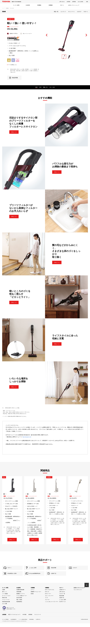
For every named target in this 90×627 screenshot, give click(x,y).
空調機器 (39, 5)
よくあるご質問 (62, 603)
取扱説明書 (61, 599)
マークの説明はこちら (13, 64)
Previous (47, 35)
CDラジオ (47, 595)
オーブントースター (6, 599)
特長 (40, 87)
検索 (87, 1)
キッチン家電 (16, 5)
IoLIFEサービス (62, 605)
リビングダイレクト (78, 593)
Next (86, 35)
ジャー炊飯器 (5, 597)
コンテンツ (63, 11)
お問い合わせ (62, 1)
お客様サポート (62, 593)
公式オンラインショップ (73, 5)
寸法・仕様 (52, 87)
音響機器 (51, 5)
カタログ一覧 (62, 597)
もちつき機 (4, 607)
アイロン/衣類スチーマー (21, 599)
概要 (36, 87)
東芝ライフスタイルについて (14, 618)
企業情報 (68, 1)
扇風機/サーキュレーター (36, 595)
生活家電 (28, 5)
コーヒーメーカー (6, 603)
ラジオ (46, 601)
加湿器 (32, 597)
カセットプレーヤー (49, 599)
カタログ (79, 11)
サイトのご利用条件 (6, 622)
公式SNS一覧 (43, 622)
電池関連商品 (19, 605)
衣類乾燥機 (18, 595)
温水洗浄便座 (19, 601)
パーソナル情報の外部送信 (26, 622)
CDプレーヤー (48, 597)
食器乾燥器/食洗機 (6, 605)
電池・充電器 (19, 603)
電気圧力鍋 (4, 601)
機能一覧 (45, 87)
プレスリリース (37, 618)
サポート (62, 5)
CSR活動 (24, 618)
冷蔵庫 (3, 593)
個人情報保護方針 (15, 622)
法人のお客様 (80, 1)
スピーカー (47, 603)
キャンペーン (71, 11)
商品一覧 (56, 11)
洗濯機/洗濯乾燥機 (20, 593)
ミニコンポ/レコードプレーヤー (51, 605)
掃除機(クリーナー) (20, 597)
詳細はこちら (15, 132)
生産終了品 (61, 601)
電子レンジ (4, 595)
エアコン (32, 593)
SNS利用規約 (36, 622)
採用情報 (74, 1)
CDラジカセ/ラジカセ (49, 593)
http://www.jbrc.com (28, 436)
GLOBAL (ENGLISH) (84, 622)
